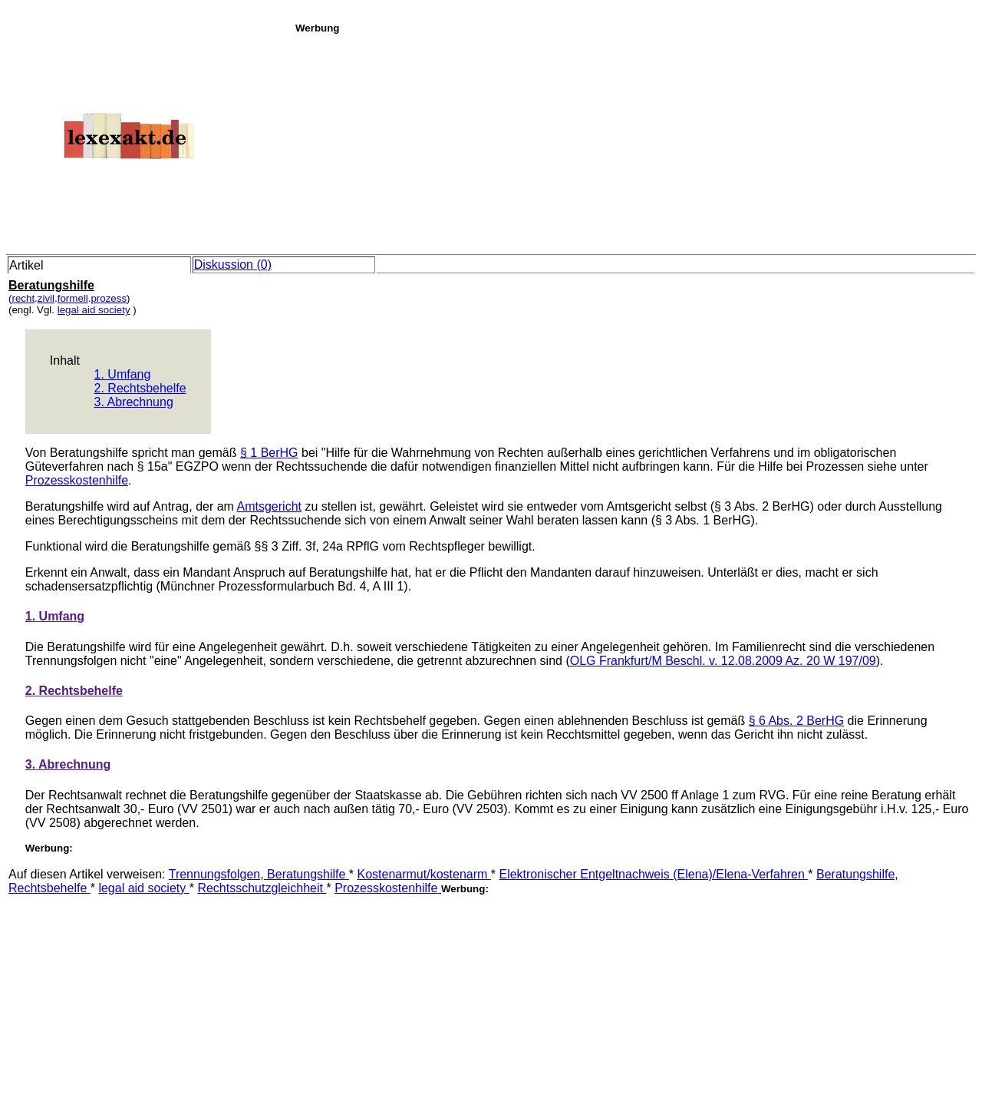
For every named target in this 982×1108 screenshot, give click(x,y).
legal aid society (94, 310)
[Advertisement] (634, 141)
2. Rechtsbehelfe (140, 388)
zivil (46, 298)
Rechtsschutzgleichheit (261, 888)
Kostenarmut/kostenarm (424, 874)
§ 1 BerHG (269, 452)
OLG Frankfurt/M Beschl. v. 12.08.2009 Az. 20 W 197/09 (723, 660)
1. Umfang (122, 374)
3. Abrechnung (133, 401)
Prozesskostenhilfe (76, 480)
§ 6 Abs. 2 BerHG (797, 720)
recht (23, 298)
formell (73, 298)
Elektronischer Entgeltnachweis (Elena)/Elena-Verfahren (653, 874)
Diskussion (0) (233, 264)
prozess (109, 298)
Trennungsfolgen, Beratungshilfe (259, 874)
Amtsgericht (269, 506)
